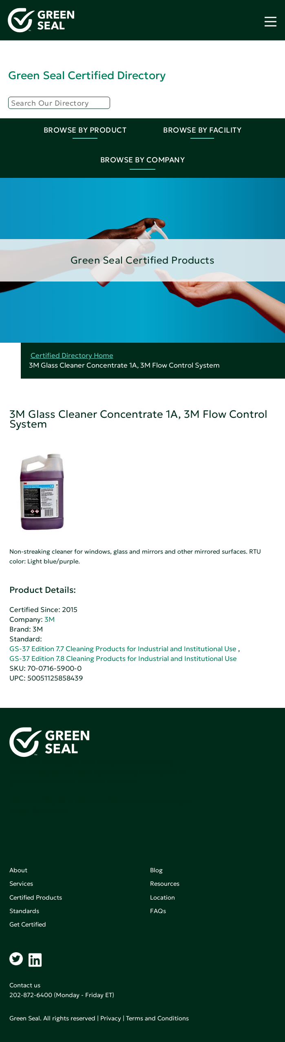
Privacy (110, 1018)
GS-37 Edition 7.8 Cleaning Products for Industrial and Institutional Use (123, 658)
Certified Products (35, 897)
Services (21, 883)
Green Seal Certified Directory (87, 75)
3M (49, 619)
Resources (164, 883)
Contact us (24, 985)
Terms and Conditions (157, 1018)
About (18, 870)
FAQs (158, 911)
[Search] (59, 103)
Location (162, 897)
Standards (24, 911)
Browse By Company (142, 159)
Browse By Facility (202, 130)
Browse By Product (85, 130)
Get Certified (27, 924)
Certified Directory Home (72, 355)
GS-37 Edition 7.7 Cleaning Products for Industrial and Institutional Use (122, 649)
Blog (156, 870)
